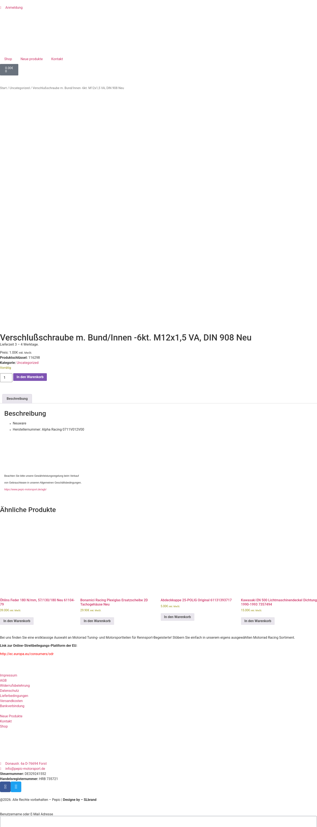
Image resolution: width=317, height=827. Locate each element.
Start (3, 88)
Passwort (7, 788)
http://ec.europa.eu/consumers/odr (27, 609)
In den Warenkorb (30, 332)
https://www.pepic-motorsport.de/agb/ (25, 444)
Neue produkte (31, 59)
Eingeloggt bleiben (16, 806)
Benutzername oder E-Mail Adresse (26, 769)
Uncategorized (20, 88)
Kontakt (57, 59)
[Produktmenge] (6, 332)
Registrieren (42, 819)
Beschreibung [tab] (17, 354)
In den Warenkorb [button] (16, 576)
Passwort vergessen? (16, 819)
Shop (8, 59)
